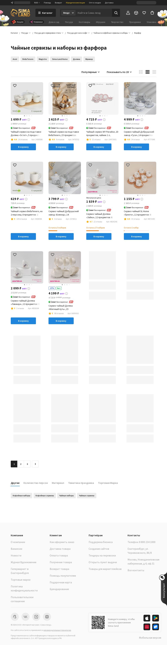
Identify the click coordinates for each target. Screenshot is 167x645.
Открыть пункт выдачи (103, 562)
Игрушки (100, 22)
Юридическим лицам (75, 2)
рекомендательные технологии (57, 630)
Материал (58, 483)
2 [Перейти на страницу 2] (20, 464)
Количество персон (35, 483)
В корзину (23, 146)
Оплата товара (59, 555)
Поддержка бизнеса (101, 542)
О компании (18, 542)
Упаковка (151, 22)
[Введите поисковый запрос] (94, 13)
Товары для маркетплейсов (105, 569)
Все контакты (136, 570)
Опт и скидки (95, 2)
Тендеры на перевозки (102, 555)
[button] (137, 33)
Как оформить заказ (62, 542)
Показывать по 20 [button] (119, 72)
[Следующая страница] (35, 464)
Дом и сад (54, 22)
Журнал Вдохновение (23, 562)
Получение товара (61, 562)
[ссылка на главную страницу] (20, 13)
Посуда (69, 22)
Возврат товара (59, 569)
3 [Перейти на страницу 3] (27, 464)
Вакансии (16, 548)
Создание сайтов (99, 548)
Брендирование (59, 589)
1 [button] (14, 464)
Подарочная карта (61, 582)
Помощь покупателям (63, 575)
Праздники (135, 22)
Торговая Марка (108, 483)
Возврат (58, 2)
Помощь (47, 2)
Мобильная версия (150, 637)
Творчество (117, 22)
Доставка (109, 2)
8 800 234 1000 (147, 542)
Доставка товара (60, 548)
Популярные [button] (90, 72)
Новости (16, 555)
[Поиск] (116, 13)
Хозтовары (84, 22)
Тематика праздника (81, 483)
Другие (15, 483)
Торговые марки (20, 579)
